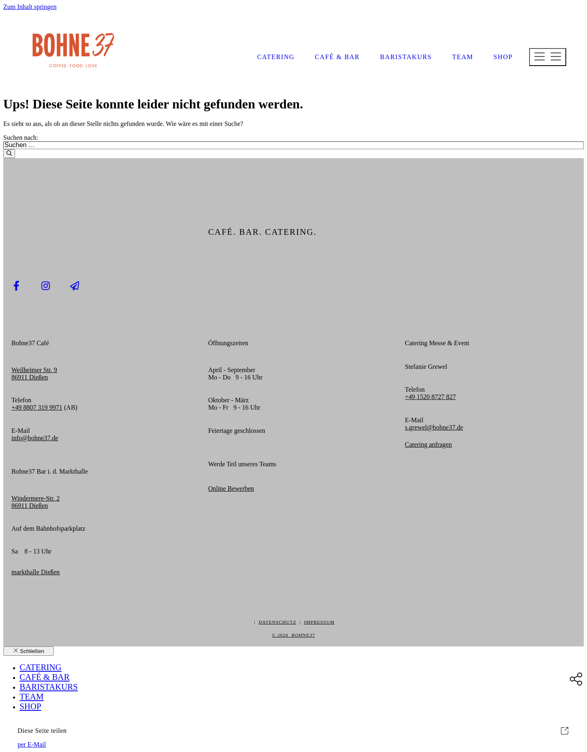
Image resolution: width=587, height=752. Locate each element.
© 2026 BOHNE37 (293, 635)
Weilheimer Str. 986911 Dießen (34, 373)
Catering (276, 56)
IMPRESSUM (319, 622)
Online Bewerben (231, 488)
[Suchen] (9, 153)
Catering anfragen (428, 444)
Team (462, 56)
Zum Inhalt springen (30, 6)
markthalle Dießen (35, 572)
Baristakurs (406, 56)
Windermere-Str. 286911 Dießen (35, 502)
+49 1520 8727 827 (430, 396)
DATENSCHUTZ (277, 622)
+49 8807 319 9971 (36, 407)
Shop (503, 56)
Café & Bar (337, 56)
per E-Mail (32, 744)
